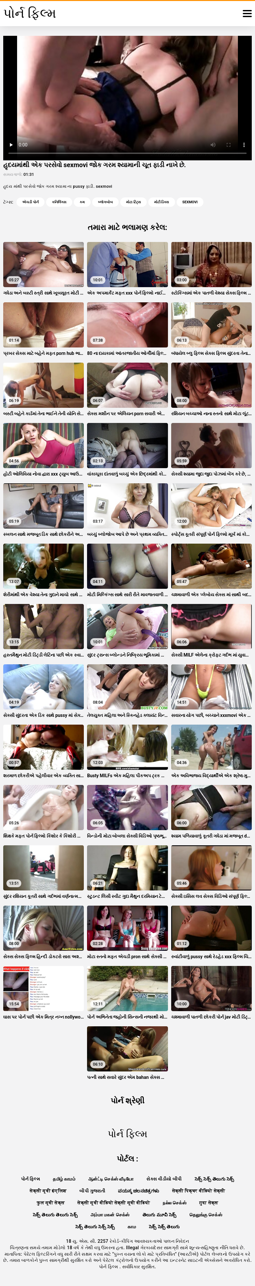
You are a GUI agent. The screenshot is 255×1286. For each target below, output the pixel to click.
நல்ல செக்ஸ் (174, 1202)
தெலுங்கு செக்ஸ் (206, 1214)
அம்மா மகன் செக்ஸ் (110, 1214)
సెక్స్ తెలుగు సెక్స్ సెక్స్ (95, 1226)
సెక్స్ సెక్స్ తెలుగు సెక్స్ (214, 1178)
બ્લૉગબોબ (105, 202)
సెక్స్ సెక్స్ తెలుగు (164, 1226)
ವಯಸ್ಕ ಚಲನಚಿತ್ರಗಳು (138, 1190)
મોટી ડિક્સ (161, 202)
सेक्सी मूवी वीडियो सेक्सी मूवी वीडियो (113, 1202)
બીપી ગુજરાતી (92, 1190)
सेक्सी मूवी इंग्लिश (48, 1190)
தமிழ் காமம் (64, 1178)
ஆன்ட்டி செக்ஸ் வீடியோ (110, 1178)
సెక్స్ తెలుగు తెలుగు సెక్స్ (55, 1214)
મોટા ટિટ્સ (133, 202)
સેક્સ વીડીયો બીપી (163, 1178)
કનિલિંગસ (59, 202)
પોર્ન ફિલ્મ (30, 1178)
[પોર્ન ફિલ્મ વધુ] (247, 13)
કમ (82, 202)
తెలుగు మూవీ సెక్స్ (159, 1214)
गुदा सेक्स (208, 1202)
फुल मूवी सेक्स (50, 1202)
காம (132, 1226)
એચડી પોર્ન (30, 202)
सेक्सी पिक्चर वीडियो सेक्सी (198, 1190)
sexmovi (190, 202)
